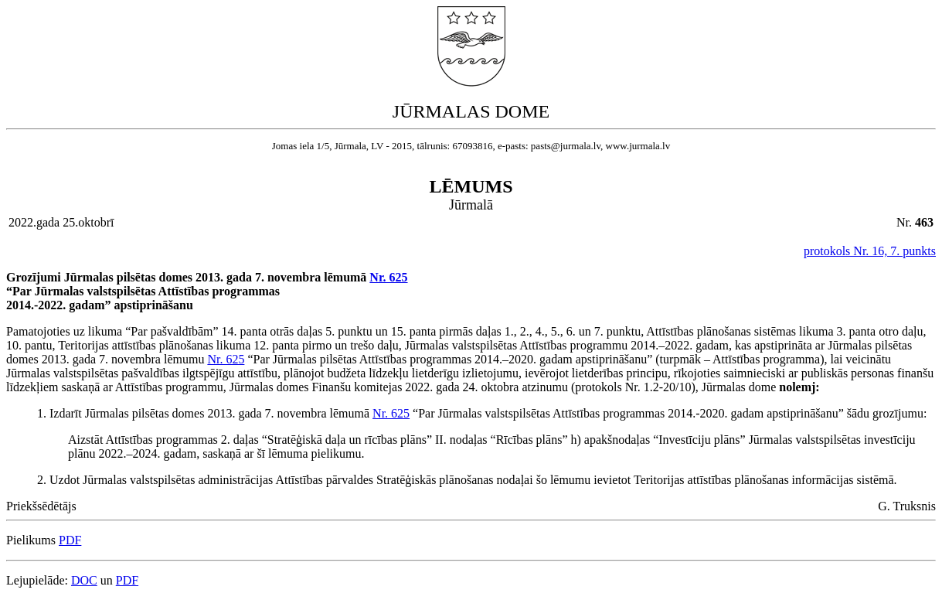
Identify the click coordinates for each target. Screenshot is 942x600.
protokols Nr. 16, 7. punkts (870, 250)
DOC (84, 580)
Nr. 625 (388, 277)
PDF (70, 540)
